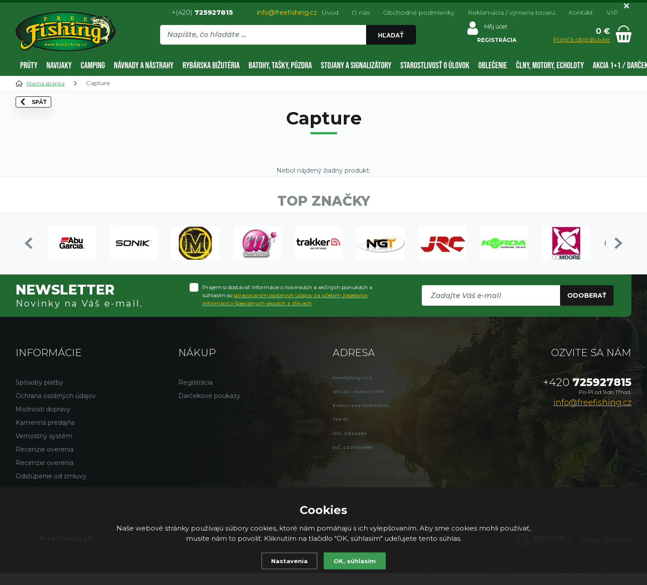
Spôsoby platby (39, 394)
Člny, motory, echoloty (550, 65)
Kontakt (581, 12)
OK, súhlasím (357, 560)
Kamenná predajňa (45, 435)
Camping (93, 65)
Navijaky (59, 65)
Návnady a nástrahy (143, 65)
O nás (361, 12)
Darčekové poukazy (209, 408)
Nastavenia (287, 560)
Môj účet (490, 29)
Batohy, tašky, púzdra (280, 65)
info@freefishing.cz (287, 12)
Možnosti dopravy (43, 421)
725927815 (587, 394)
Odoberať (586, 307)
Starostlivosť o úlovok (435, 65)
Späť (41, 120)
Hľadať (391, 35)
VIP (612, 12)
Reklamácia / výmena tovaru (511, 12)
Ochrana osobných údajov (56, 408)
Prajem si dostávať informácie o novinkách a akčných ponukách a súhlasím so (287, 307)
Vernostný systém (44, 448)
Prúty (28, 65)
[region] (287, 54)
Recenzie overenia (45, 461)
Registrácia (195, 394)
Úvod (330, 12)
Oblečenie (492, 65)
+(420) (202, 12)
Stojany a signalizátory (356, 65)
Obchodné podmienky (418, 12)
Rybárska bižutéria (210, 65)
